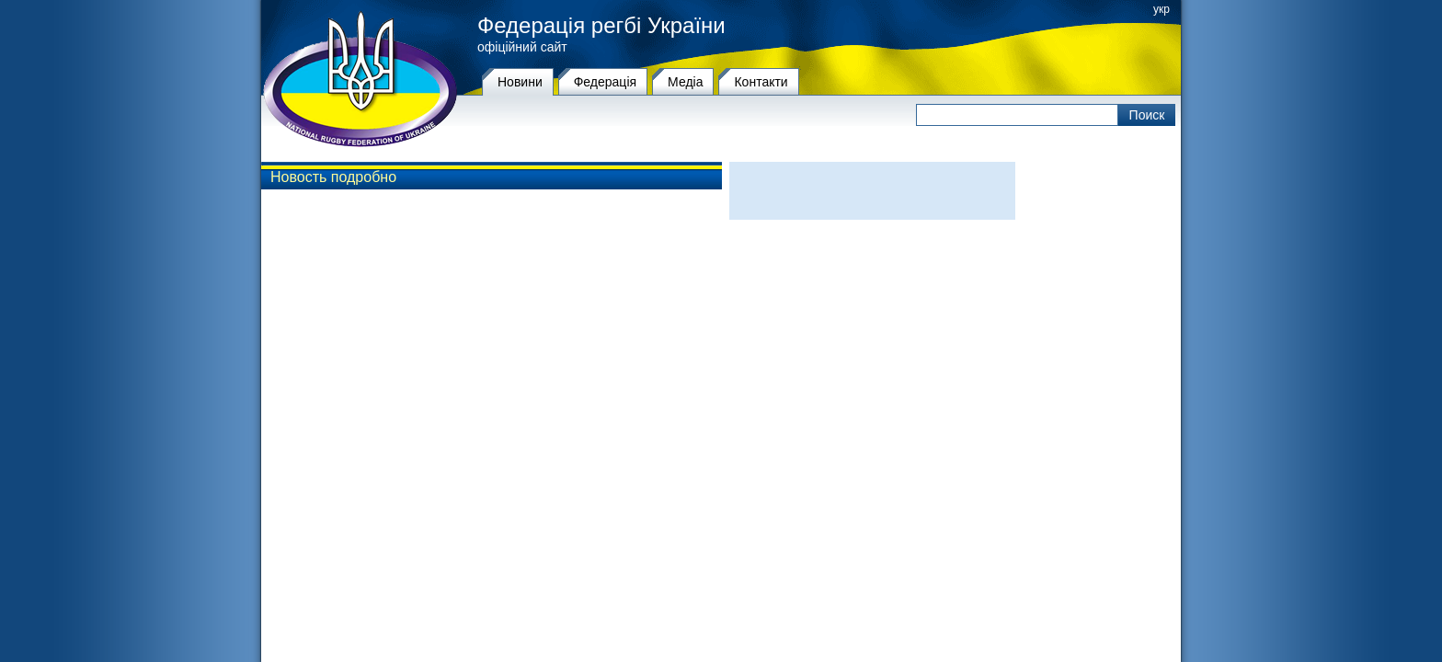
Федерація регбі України (601, 25)
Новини (520, 81)
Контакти (760, 81)
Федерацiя (605, 81)
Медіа (685, 81)
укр (1161, 9)
